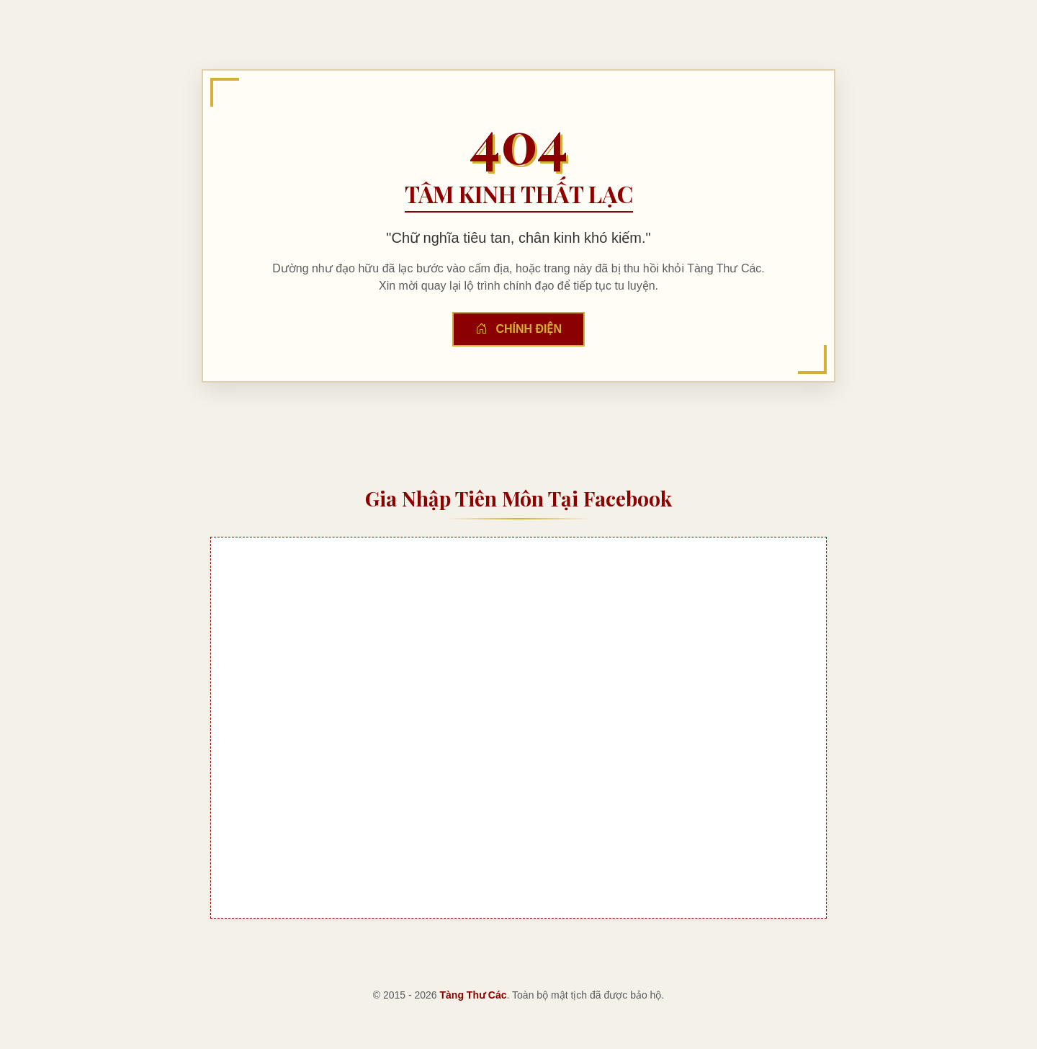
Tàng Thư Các (473, 995)
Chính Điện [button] (518, 329)
